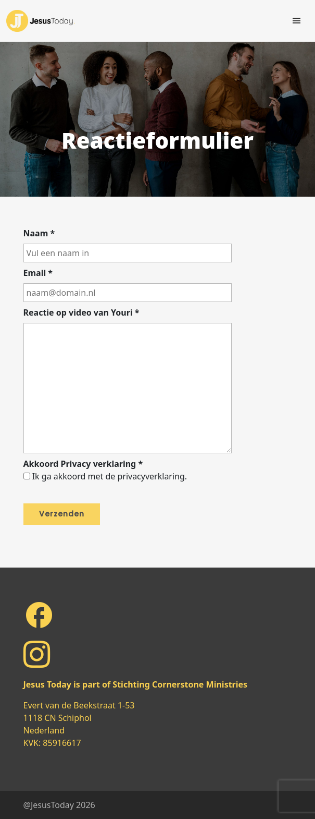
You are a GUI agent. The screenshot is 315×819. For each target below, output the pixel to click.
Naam (39, 233)
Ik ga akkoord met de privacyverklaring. (109, 476)
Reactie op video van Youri (81, 312)
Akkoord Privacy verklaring (83, 463)
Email (38, 273)
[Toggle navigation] (297, 21)
